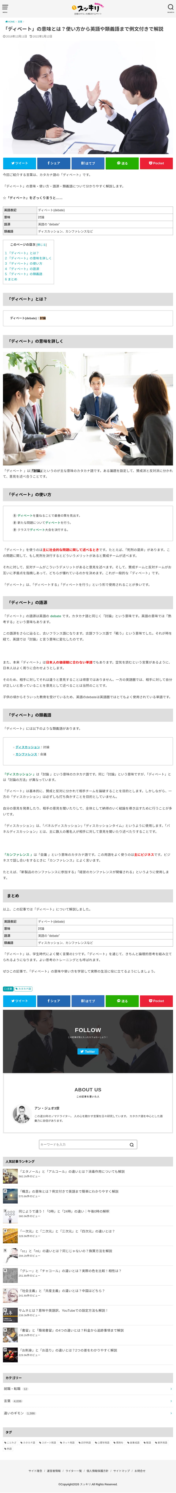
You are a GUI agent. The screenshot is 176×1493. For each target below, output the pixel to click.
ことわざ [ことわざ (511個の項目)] (11, 1443)
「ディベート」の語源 (22, 269)
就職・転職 (16, 1389)
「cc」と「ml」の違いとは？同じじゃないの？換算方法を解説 (65, 1251)
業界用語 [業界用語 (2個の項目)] (162, 1443)
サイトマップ (122, 1471)
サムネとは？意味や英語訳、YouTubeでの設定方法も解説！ (64, 1311)
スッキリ (85, 1484)
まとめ (11, 279)
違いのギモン (20, 1414)
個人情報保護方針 (98, 1471)
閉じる (41, 245)
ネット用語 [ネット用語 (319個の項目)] (68, 1443)
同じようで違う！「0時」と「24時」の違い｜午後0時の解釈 (64, 1212)
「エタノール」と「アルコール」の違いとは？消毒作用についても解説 (72, 1172)
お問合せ (141, 1471)
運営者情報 (53, 1471)
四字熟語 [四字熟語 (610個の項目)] (86, 1443)
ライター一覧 (73, 1471)
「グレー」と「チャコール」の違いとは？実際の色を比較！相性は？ (70, 1271)
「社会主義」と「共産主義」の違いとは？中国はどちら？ (62, 1291)
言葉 (9, 989)
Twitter (90, 1052)
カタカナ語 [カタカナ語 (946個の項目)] (29, 1443)
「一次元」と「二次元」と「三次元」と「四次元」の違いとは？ (67, 1231)
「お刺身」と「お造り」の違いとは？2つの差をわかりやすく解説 (68, 1351)
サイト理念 (33, 1471)
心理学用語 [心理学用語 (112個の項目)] (103, 1443)
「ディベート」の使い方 (23, 263)
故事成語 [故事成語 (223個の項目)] (134, 1443)
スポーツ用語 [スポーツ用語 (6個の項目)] (49, 1443)
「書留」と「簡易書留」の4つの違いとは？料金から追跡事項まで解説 (71, 1331)
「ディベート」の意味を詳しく (28, 258)
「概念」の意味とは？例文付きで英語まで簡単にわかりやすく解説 (68, 1192)
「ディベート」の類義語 (23, 274)
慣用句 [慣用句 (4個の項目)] (119, 1443)
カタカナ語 (24, 989)
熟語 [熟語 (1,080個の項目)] (9, 1449)
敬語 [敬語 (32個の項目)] (148, 1443)
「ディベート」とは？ (22, 253)
